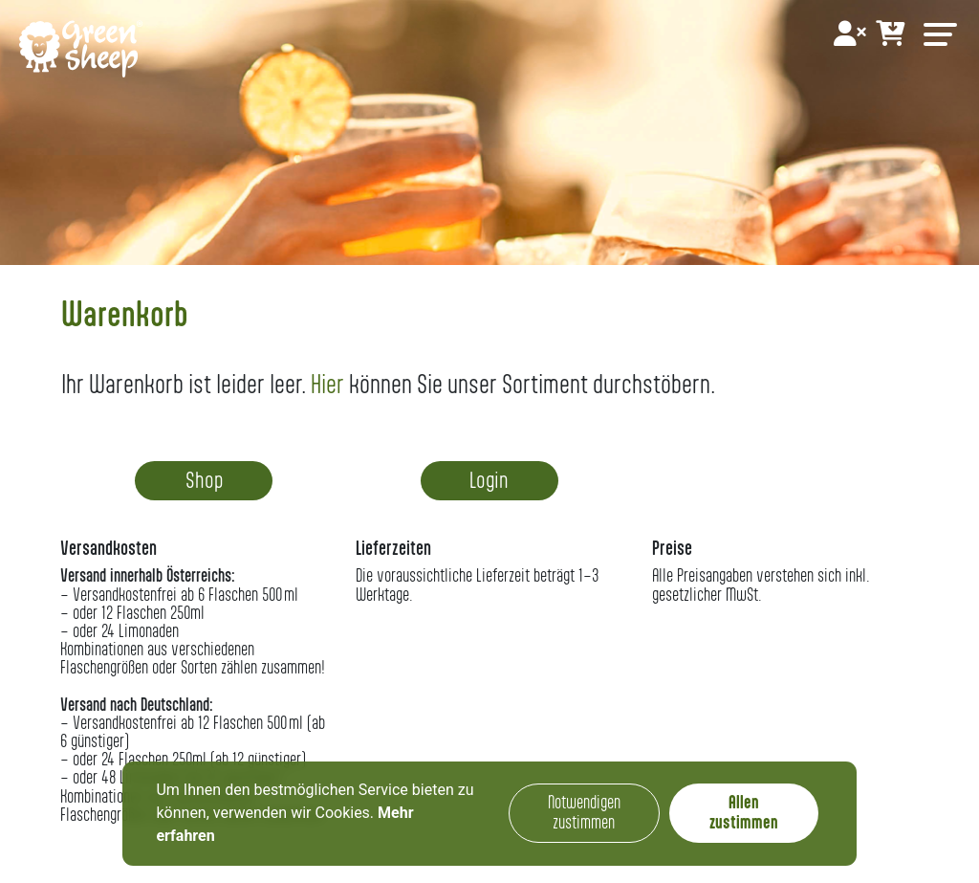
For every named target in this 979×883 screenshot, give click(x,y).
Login (489, 480)
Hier (327, 383)
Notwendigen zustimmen (584, 812)
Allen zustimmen (743, 812)
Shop (204, 480)
